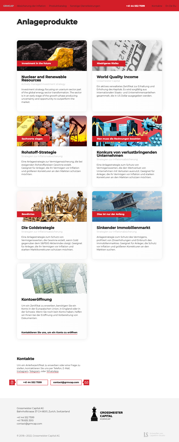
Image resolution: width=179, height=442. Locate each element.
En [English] (167, 6)
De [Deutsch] (170, 6)
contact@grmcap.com (66, 382)
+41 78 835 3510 (25, 420)
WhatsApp (53, 371)
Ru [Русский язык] (174, 6)
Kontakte (157, 6)
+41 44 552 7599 (135, 6)
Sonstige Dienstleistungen (85, 6)
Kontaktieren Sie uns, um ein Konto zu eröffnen (49, 332)
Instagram (22, 371)
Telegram (34, 371)
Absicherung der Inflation (31, 6)
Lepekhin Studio (157, 435)
